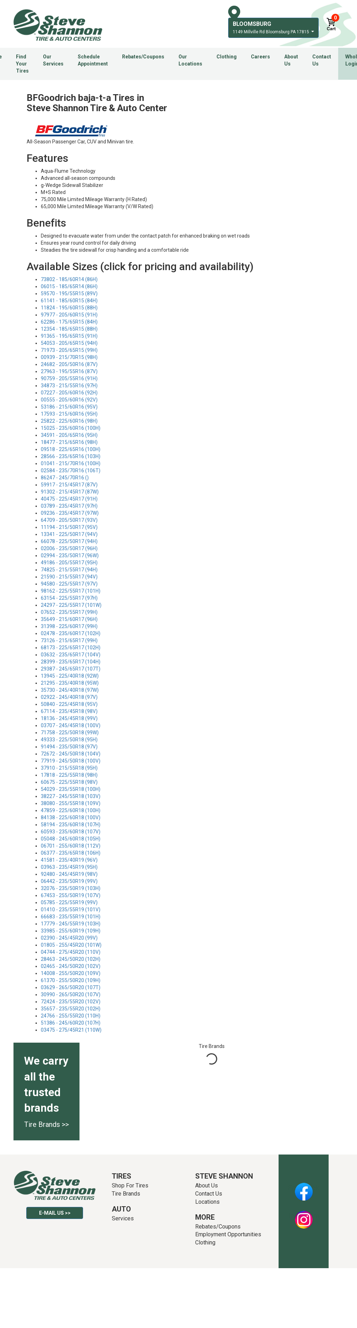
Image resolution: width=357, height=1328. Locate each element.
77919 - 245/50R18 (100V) (70, 761)
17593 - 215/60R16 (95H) (69, 414)
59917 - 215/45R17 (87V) (69, 485)
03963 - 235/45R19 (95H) (69, 867)
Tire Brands (126, 1193)
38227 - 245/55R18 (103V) (70, 796)
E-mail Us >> (55, 1213)
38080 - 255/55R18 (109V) (70, 803)
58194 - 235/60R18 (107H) (70, 824)
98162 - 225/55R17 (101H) (70, 591)
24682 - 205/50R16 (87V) (69, 364)
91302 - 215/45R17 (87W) (70, 492)
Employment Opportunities (228, 1234)
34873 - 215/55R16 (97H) (69, 385)
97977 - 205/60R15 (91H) (69, 315)
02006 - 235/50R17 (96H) (69, 548)
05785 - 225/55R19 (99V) (69, 902)
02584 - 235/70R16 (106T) (70, 470)
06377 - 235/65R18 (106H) (70, 853)
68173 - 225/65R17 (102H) (70, 647)
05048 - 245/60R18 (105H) (70, 839)
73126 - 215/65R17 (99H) (69, 640)
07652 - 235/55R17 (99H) (69, 612)
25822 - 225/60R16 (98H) (69, 421)
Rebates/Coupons (143, 56)
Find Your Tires (22, 64)
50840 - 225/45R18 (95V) (69, 704)
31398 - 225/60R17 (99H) (69, 626)
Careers (260, 56)
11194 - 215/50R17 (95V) (69, 527)
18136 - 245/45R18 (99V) (69, 718)
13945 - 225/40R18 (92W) (70, 676)
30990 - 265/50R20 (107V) (70, 994)
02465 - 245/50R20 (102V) (70, 966)
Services (123, 1218)
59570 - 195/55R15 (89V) (69, 293)
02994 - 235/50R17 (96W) (70, 555)
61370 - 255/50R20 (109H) (70, 980)
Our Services (53, 60)
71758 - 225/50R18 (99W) (70, 732)
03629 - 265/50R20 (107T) (70, 987)
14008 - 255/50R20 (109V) (70, 973)
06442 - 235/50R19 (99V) (69, 881)
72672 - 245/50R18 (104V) (70, 754)
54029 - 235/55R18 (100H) (70, 789)
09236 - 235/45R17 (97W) (70, 513)
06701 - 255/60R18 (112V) (70, 846)
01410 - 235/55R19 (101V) (70, 909)
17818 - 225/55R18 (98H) (69, 775)
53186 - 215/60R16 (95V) (69, 407)
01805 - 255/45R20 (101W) (71, 945)
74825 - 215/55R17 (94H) (69, 569)
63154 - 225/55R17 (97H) (69, 598)
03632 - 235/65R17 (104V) (70, 654)
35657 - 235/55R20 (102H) (70, 1008)
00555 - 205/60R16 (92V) (69, 400)
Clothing (226, 56)
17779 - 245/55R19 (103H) (70, 924)
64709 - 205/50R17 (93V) (69, 520)
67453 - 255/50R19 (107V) (70, 895)
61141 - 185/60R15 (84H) (69, 300)
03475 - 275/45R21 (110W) (71, 1030)
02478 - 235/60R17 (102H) (70, 633)
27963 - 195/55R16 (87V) (69, 371)
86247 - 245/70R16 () (65, 477)
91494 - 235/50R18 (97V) (69, 747)
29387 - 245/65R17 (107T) (70, 669)
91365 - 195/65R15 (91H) (69, 336)
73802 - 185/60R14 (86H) (69, 279)
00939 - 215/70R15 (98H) (69, 357)
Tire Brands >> (46, 1124)
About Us (291, 60)
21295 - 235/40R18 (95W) (70, 683)
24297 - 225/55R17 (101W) (71, 605)
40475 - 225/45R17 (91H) (69, 499)
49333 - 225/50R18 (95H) (69, 739)
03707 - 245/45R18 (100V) (70, 725)
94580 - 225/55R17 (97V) (69, 584)
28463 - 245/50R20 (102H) (70, 959)
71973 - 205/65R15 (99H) (69, 350)
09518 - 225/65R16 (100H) (70, 449)
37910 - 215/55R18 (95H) (69, 768)
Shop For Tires (130, 1185)
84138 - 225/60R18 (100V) (70, 817)
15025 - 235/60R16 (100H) (70, 428)
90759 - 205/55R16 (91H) (69, 378)
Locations (207, 1201)
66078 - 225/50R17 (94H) (69, 541)
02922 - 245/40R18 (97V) (69, 697)
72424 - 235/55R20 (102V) (70, 1001)
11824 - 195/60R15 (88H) (69, 307)
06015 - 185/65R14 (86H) (69, 286)
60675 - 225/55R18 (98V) (69, 782)
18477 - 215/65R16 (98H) (69, 442)
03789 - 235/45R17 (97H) (69, 506)
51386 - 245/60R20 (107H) (70, 1023)
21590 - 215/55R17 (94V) (69, 577)
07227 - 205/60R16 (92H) (69, 392)
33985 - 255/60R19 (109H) (70, 931)
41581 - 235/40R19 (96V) (69, 860)
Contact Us (321, 60)
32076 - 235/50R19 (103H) (70, 888)
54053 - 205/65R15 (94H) (69, 343)
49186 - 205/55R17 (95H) (69, 562)
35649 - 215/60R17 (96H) (69, 619)
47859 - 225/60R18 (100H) (70, 810)
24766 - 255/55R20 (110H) (70, 1016)
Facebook (303, 1188)
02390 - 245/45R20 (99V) (69, 938)
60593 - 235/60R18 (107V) (70, 831)
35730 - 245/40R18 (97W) (70, 690)
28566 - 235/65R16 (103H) (70, 456)
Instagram (303, 1216)
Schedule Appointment (93, 60)
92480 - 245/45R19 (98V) (69, 874)
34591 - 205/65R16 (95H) (69, 435)
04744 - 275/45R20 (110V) (70, 952)
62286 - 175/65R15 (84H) (69, 322)
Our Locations (190, 60)
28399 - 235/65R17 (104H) (70, 662)
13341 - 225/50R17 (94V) (69, 534)
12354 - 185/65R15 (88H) (69, 329)
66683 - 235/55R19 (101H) (70, 916)
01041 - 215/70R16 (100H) (70, 463)
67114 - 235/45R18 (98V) (69, 711)
